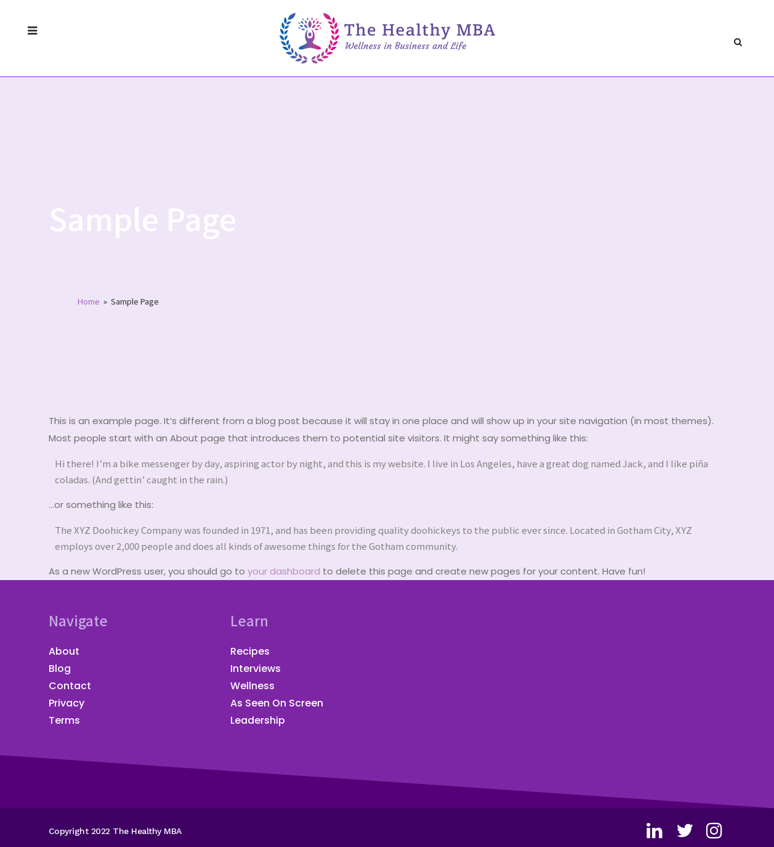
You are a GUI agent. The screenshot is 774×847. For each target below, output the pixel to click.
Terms (64, 720)
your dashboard (284, 571)
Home (89, 301)
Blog (60, 668)
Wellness (252, 686)
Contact (70, 686)
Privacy (66, 703)
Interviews (255, 668)
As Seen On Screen (276, 703)
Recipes (250, 651)
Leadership (257, 720)
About (64, 651)
